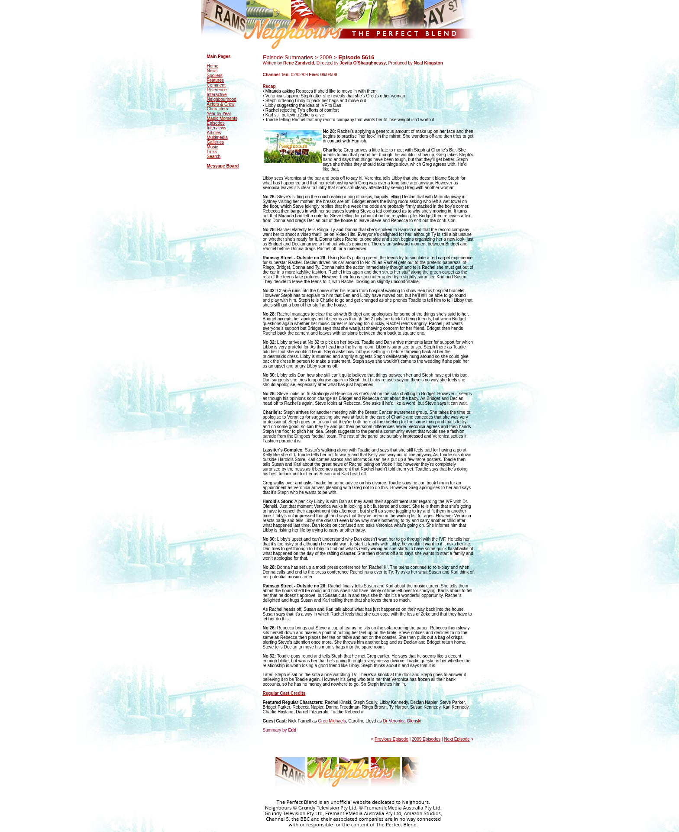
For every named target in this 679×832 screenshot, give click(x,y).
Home (213, 66)
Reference (217, 89)
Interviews (216, 128)
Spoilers (215, 75)
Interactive (217, 94)
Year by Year (219, 113)
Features (215, 80)
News (212, 70)
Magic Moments (222, 118)
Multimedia (217, 137)
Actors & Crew (221, 104)
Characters (217, 108)
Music (212, 147)
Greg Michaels (332, 721)
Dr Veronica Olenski (402, 721)
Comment (216, 85)
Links (212, 151)
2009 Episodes (426, 739)
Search (214, 156)
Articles (214, 132)
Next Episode (456, 739)
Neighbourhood (221, 99)
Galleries (215, 142)
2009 (326, 57)
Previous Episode (391, 739)
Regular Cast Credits (284, 693)
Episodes (216, 123)
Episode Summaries (288, 57)
